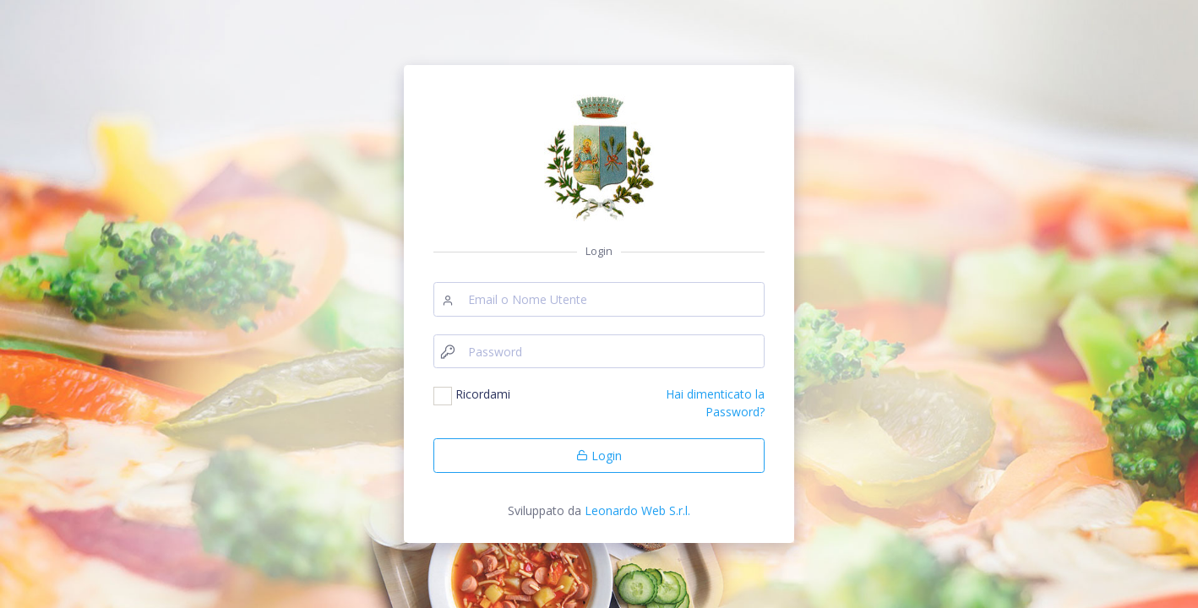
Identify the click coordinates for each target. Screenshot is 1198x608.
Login (599, 456)
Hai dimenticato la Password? (715, 402)
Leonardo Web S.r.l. (637, 510)
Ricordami (482, 394)
